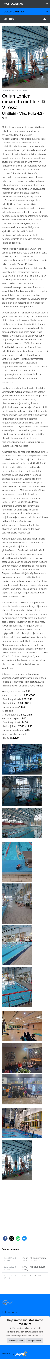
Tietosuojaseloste (11, 1311)
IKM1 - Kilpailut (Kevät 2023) (33, 1268)
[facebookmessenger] (24, 1238)
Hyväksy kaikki (16, 1340)
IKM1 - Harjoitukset (32, 1275)
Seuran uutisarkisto (14, 1286)
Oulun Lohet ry (27, 11)
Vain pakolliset (34, 1340)
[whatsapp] (18, 1238)
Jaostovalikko (27, 4)
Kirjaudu (25, 19)
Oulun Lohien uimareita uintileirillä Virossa (34, 1259)
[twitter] (11, 1238)
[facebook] (5, 1238)
